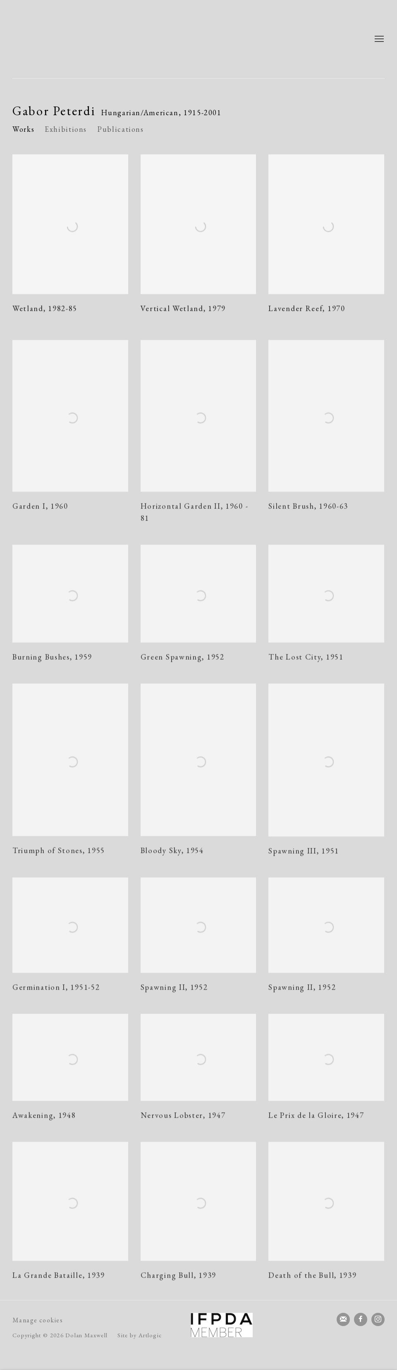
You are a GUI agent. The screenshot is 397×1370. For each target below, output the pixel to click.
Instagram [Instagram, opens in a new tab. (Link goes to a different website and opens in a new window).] (378, 1319)
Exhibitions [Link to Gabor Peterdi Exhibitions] (66, 129)
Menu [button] (378, 39)
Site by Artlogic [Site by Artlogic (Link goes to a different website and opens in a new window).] (139, 1335)
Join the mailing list (343, 1319)
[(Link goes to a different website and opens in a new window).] (222, 1325)
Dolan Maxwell (91, 39)
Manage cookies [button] (37, 1320)
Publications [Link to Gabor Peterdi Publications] (120, 129)
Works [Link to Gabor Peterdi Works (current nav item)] (23, 129)
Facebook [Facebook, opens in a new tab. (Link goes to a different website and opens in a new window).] (360, 1319)
